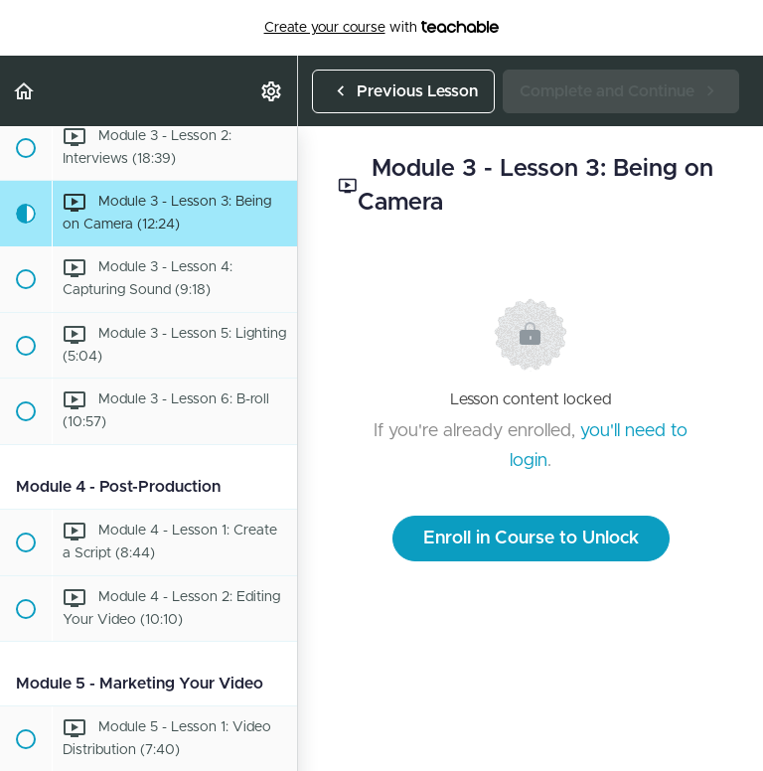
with (382, 28)
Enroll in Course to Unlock (531, 538)
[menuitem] (272, 91)
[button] (25, 91)
